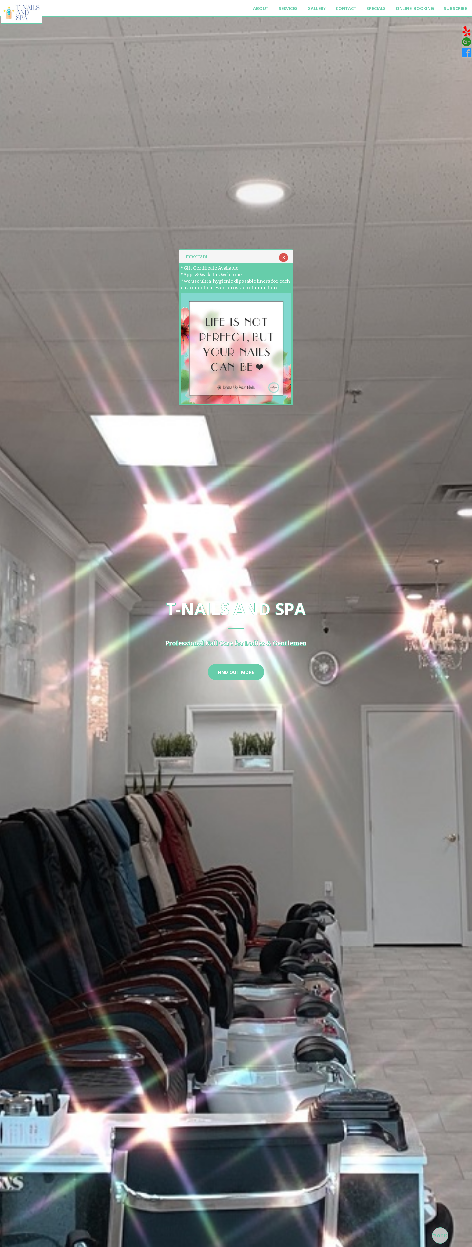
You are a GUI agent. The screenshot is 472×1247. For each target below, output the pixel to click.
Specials (376, 8)
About (261, 8)
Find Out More (236, 672)
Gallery (316, 8)
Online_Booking (415, 8)
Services (288, 8)
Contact (346, 8)
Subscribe (455, 8)
